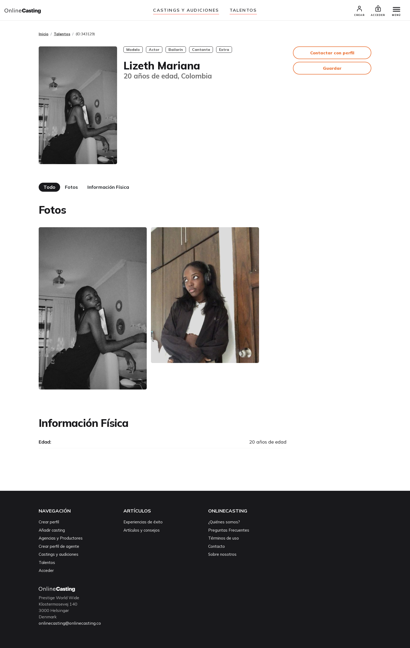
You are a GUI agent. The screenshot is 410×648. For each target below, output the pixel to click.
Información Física (108, 187)
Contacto (216, 546)
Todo (49, 187)
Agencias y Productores (61, 538)
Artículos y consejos (141, 530)
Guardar (332, 68)
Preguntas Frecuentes (228, 530)
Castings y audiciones (186, 10)
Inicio (43, 34)
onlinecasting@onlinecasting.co (70, 623)
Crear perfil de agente (59, 546)
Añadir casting (52, 530)
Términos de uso (223, 538)
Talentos (243, 10)
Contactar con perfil (332, 53)
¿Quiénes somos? (224, 522)
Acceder (46, 570)
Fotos (71, 187)
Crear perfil (49, 522)
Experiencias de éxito (143, 522)
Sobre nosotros (222, 554)
